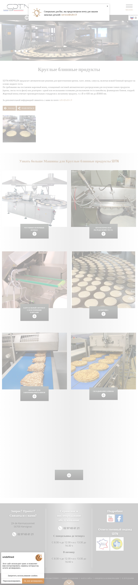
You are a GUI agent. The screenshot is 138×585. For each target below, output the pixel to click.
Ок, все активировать (33, 581)
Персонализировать (11, 581)
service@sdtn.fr (69, 14)
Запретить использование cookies (22, 576)
